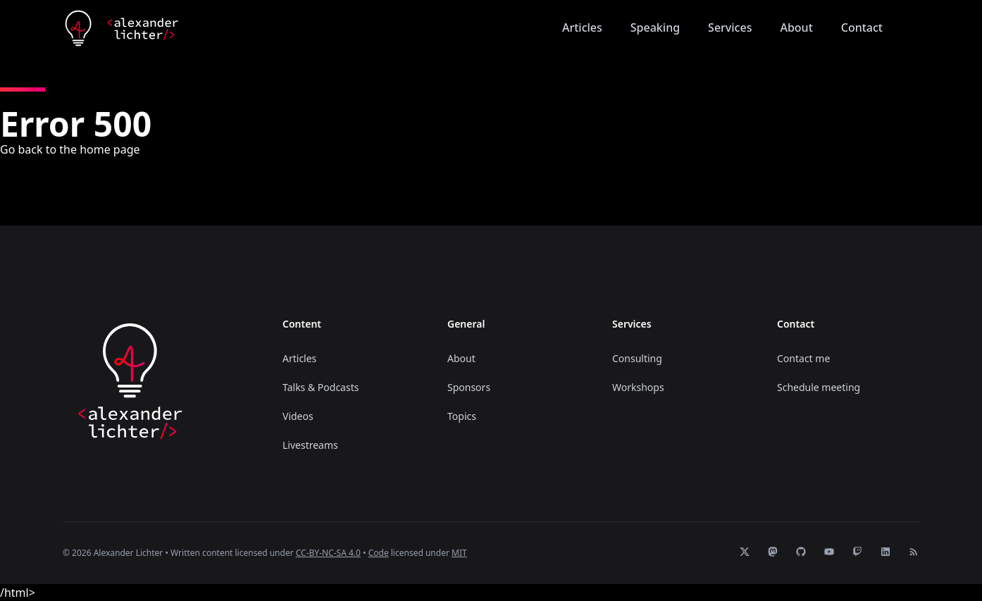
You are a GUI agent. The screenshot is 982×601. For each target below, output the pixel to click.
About (796, 27)
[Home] (121, 28)
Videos (297, 416)
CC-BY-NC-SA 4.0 (328, 553)
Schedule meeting (818, 387)
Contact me (803, 358)
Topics (461, 416)
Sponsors (468, 387)
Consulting (637, 358)
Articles (582, 27)
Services (730, 27)
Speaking (655, 27)
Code (378, 553)
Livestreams (310, 445)
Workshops (638, 387)
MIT (459, 553)
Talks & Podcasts (320, 387)
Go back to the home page (70, 149)
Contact (862, 27)
